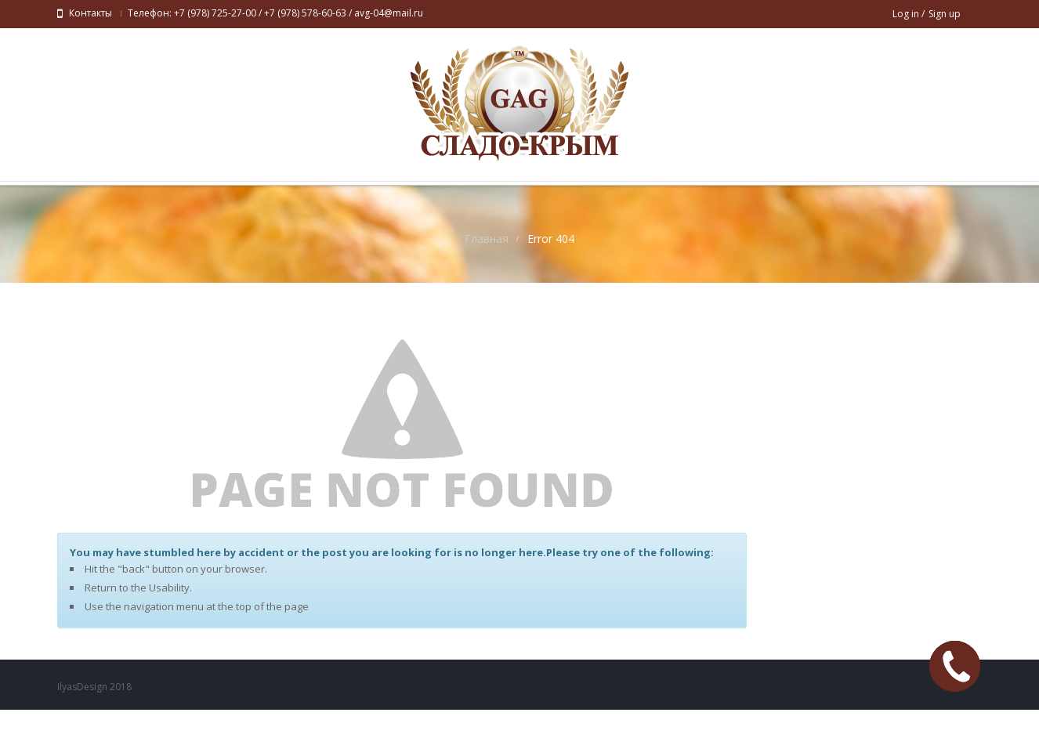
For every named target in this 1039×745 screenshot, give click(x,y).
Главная (487, 273)
